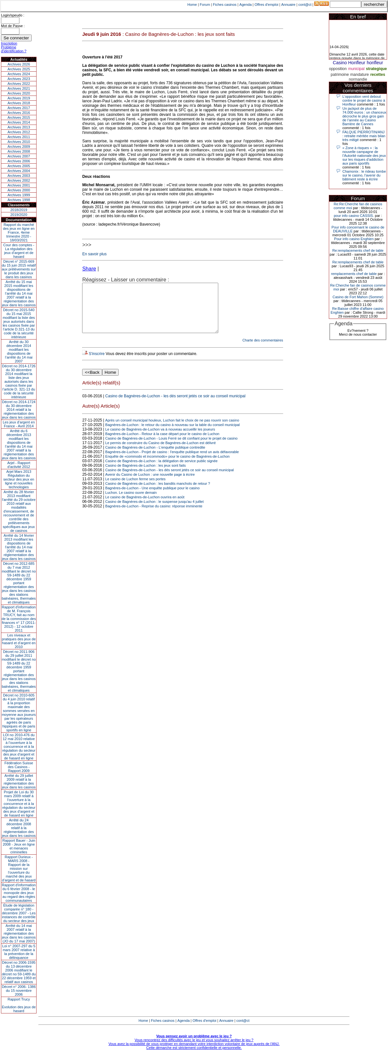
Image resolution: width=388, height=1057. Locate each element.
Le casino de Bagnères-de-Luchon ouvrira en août (145, 507)
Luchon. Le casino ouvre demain (131, 502)
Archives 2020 (18, 93)
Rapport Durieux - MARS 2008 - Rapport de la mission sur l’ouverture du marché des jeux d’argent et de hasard (19, 868)
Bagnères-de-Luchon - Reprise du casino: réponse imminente (153, 516)
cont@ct (305, 4)
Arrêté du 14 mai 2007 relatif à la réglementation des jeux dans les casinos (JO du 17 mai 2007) (19, 933)
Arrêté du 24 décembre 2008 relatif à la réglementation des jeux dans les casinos (19, 828)
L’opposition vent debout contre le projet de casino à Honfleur (363, 100)
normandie (358, 79)
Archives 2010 (18, 142)
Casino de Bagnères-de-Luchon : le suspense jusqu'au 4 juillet (154, 511)
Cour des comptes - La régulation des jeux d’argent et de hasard (18, 251)
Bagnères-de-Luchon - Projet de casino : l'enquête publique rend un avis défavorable (172, 461)
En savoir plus (94, 254)
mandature (359, 74)
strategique (376, 68)
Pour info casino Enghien (353, 239)
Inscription (9, 43)
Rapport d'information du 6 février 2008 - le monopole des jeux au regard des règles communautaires (19, 892)
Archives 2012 (18, 132)
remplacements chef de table (354, 274)
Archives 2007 (18, 156)
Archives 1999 (18, 195)
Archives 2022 (18, 84)
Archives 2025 (18, 69)
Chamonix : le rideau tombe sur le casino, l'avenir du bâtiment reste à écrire (364, 175)
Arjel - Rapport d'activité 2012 (18, 465)
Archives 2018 (18, 103)
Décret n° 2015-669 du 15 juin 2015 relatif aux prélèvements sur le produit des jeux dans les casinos (19, 269)
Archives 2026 (18, 64)
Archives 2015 (18, 117)
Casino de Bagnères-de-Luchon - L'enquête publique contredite (155, 457)
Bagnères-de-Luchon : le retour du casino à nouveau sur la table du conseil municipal (172, 434)
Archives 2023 (18, 79)
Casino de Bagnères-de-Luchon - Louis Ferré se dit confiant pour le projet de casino (171, 448)
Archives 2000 (18, 190)
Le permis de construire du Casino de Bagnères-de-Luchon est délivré (160, 452)
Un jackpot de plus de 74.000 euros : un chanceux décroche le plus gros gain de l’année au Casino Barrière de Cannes (364, 116)
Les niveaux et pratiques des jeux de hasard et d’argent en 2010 (19, 641)
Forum (205, 4)
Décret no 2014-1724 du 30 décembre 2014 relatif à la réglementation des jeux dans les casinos (19, 409)
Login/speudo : (12, 15)
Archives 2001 (18, 185)
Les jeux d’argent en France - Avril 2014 (19, 424)
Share (89, 268)
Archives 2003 (18, 176)
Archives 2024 (18, 74)
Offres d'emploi (266, 4)
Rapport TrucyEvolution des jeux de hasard (19, 1005)
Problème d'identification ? (14, 49)
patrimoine (340, 74)
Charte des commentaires (262, 350)
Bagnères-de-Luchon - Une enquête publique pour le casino (152, 498)
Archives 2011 (18, 137)
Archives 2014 (18, 122)
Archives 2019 (18, 98)
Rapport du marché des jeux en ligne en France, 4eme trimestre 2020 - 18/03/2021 (19, 232)
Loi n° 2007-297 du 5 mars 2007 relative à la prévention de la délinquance (18, 952)
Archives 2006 (18, 161)
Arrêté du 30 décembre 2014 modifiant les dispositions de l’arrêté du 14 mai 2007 (19, 351)
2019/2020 (18, 215)
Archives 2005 (18, 166)
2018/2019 (18, 210)
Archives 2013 (18, 127)
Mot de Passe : (13, 26)
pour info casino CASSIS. (354, 216)
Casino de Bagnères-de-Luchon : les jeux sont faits (145, 475)
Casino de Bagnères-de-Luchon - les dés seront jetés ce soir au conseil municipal (175, 405)
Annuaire (288, 4)
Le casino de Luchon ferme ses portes (135, 489)
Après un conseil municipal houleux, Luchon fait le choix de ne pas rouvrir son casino (172, 430)
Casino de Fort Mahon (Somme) (357, 297)
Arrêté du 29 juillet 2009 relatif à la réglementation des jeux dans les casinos (19, 781)
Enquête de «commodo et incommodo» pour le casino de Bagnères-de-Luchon (167, 466)
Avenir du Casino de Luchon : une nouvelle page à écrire (150, 484)
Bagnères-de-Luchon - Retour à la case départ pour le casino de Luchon (162, 443)
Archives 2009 (18, 146)
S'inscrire (96, 363)
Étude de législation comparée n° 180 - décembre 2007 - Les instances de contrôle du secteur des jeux (19, 913)
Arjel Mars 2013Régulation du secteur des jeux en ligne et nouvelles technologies (18, 479)
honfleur (375, 62)
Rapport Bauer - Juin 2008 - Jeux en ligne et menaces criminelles (18, 846)
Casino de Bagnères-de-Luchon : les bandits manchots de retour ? (157, 493)
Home (192, 4)
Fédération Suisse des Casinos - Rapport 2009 (19, 767)
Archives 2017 (18, 108)
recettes (377, 74)
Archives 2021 (18, 88)
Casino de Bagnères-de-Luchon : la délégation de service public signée (161, 471)
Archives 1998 (18, 200)
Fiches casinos (225, 4)
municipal (356, 68)
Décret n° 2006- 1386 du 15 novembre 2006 (19, 990)
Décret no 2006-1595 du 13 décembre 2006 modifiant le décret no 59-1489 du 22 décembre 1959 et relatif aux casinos (19, 972)
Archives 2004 (18, 171)
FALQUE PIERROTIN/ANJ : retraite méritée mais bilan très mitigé (363, 136)
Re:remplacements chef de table (357, 250)
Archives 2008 (18, 151)
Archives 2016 (18, 113)
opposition (338, 68)
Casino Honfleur (349, 62)
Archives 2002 (18, 180)
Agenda (245, 4)
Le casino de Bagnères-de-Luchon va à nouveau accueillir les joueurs (160, 439)
